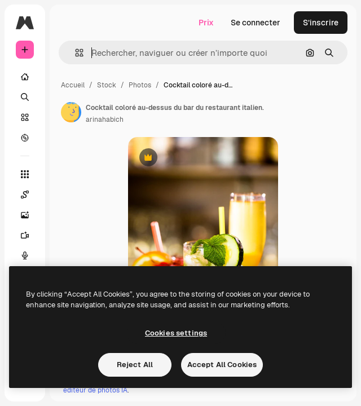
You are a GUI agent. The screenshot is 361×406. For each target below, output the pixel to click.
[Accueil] (25, 77)
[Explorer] (25, 138)
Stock (106, 85)
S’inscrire (320, 22)
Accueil (73, 85)
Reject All (135, 364)
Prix (206, 22)
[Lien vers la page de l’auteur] (71, 112)
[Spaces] (30, 195)
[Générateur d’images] (30, 215)
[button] (74, 52)
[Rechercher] (25, 97)
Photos (140, 85)
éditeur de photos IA (95, 390)
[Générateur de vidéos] (30, 235)
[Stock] (25, 117)
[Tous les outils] (25, 174)
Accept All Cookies (222, 364)
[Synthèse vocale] (30, 255)
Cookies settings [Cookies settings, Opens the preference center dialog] (176, 333)
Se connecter (255, 22)
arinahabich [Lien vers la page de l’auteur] (105, 119)
